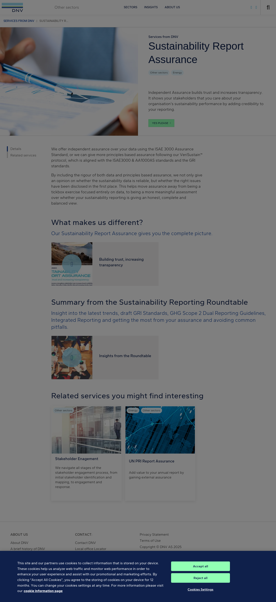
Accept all (200, 569)
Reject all (201, 580)
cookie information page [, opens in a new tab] (43, 593)
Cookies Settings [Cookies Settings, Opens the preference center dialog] (200, 592)
